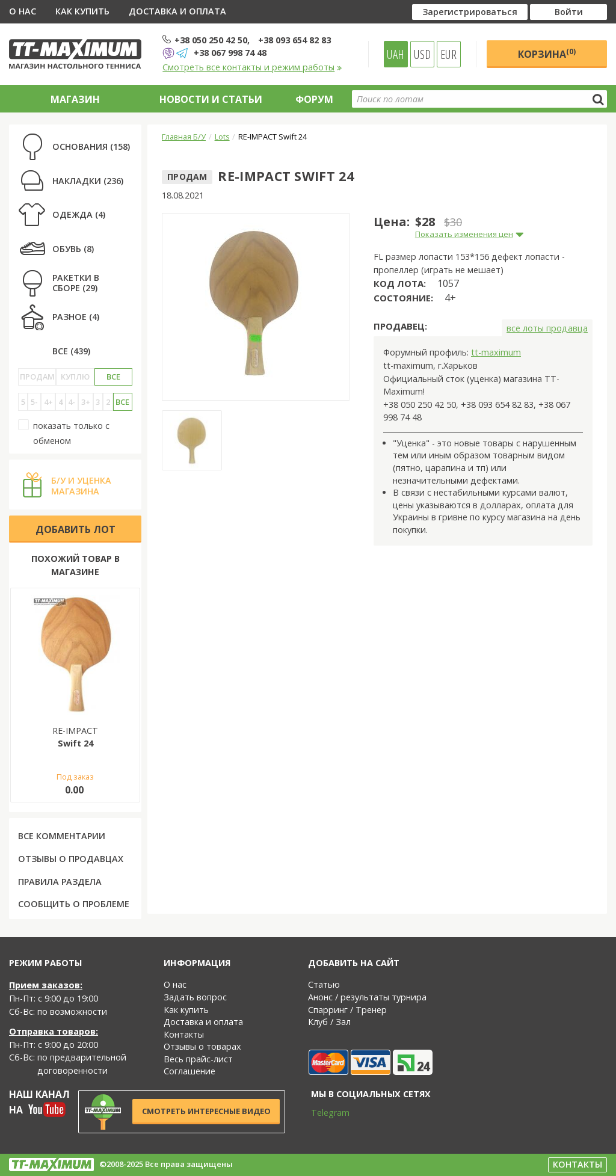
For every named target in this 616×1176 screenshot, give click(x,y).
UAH (395, 54)
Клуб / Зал (329, 1021)
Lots (222, 136)
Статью (324, 984)
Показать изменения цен (464, 234)
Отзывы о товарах (202, 1046)
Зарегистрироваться (469, 11)
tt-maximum (496, 352)
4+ (48, 401)
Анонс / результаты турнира (367, 997)
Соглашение (189, 1071)
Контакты (184, 1034)
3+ (85, 401)
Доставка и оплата (177, 11)
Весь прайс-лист (198, 1059)
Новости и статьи (210, 99)
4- (71, 401)
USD (422, 54)
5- (34, 401)
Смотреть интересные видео (206, 1111)
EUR (448, 54)
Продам (37, 376)
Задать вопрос (195, 997)
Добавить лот (75, 529)
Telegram (322, 1112)
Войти (569, 11)
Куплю (75, 376)
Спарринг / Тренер (347, 1009)
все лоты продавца (547, 328)
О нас (22, 11)
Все (113, 376)
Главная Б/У (184, 136)
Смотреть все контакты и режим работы (252, 67)
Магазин (75, 99)
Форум (314, 99)
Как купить (82, 11)
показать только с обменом (63, 432)
